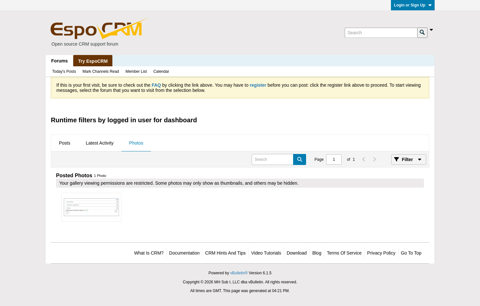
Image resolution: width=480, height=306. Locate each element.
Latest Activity (100, 143)
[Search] (381, 32)
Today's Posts (64, 71)
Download (297, 253)
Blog (316, 253)
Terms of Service (344, 253)
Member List (136, 71)
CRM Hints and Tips (225, 253)
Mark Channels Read (101, 71)
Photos (136, 143)
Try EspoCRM (93, 61)
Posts (64, 143)
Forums (59, 60)
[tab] (64, 143)
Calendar (161, 71)
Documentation (184, 253)
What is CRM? (149, 253)
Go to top (411, 253)
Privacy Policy (381, 253)
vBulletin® (239, 273)
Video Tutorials (266, 253)
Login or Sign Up (413, 5)
